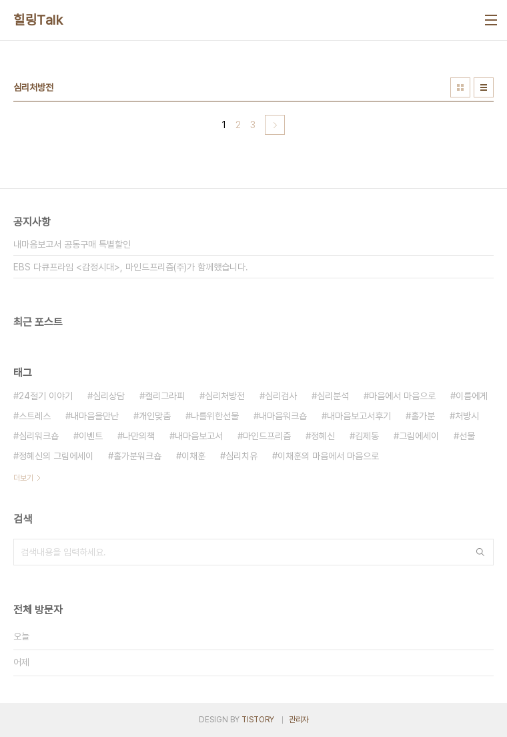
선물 (467, 436)
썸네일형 (460, 87)
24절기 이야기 (46, 396)
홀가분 (423, 416)
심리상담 (109, 396)
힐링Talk (38, 20)
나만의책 (139, 436)
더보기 (23, 478)
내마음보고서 (199, 436)
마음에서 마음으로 (402, 396)
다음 (275, 125)
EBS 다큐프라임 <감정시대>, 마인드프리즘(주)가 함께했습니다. (130, 267)
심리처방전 (225, 396)
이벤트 (91, 436)
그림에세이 (419, 436)
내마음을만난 (95, 416)
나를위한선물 (215, 416)
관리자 (299, 719)
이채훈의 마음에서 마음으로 (328, 456)
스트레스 (35, 416)
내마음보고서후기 (359, 416)
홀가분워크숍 (137, 456)
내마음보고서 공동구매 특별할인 (72, 244)
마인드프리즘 (267, 436)
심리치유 (241, 456)
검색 (480, 552)
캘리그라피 (165, 396)
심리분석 (333, 396)
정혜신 (323, 436)
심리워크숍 (39, 436)
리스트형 (484, 87)
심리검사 (281, 396)
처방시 (467, 416)
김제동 (367, 436)
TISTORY (257, 719)
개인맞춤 (155, 416)
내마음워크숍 (283, 416)
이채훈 (193, 456)
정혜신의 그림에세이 (56, 456)
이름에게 (472, 396)
